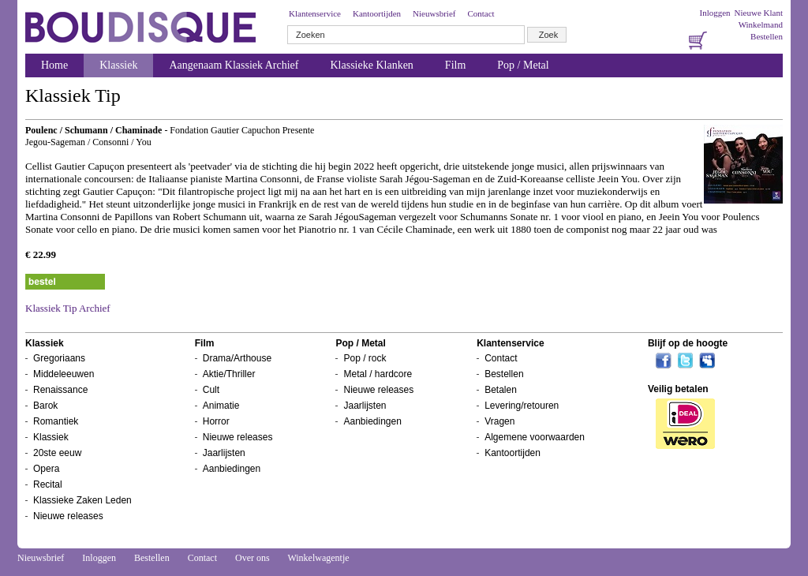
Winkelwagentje (318, 557)
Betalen (500, 389)
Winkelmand (761, 24)
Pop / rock (364, 358)
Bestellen (766, 36)
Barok (45, 405)
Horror (216, 421)
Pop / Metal (522, 65)
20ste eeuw (57, 452)
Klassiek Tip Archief (67, 308)
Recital (47, 484)
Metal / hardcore (377, 374)
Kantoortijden (377, 13)
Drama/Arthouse (237, 358)
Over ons (252, 557)
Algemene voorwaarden (534, 437)
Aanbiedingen (231, 468)
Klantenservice (315, 13)
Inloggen (714, 12)
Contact (480, 13)
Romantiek (55, 421)
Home (54, 65)
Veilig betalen (678, 389)
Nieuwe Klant (759, 12)
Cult (211, 389)
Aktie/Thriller (229, 374)
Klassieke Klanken (372, 65)
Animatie (221, 405)
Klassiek (118, 65)
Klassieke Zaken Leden (82, 500)
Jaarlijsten (224, 452)
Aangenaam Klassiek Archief (233, 65)
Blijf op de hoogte (688, 343)
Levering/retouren (521, 405)
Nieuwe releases (68, 516)
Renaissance (60, 389)
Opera (46, 468)
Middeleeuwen (63, 374)
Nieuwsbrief (434, 13)
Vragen (499, 421)
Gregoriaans (59, 358)
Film (455, 65)
